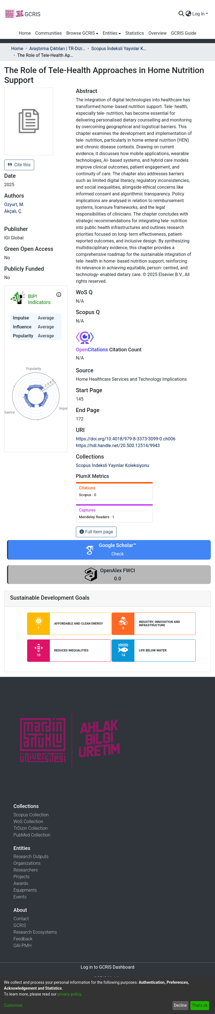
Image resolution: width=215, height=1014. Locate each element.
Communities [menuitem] (48, 33)
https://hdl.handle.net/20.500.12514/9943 (118, 445)
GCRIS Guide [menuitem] (183, 33)
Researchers (25, 870)
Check (117, 554)
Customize (13, 1005)
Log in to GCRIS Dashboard (107, 967)
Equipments (25, 890)
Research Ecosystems (35, 932)
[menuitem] (188, 14)
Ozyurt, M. (14, 204)
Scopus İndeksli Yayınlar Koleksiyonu (119, 48)
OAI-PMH (22, 945)
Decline (180, 1005)
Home (17, 48)
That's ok (199, 1005)
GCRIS (19, 925)
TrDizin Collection (30, 828)
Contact (21, 918)
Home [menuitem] (25, 33)
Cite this (19, 164)
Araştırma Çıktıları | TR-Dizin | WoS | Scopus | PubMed (57, 48)
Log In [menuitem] (198, 14)
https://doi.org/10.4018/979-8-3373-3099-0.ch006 (126, 438)
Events (20, 896)
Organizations (27, 863)
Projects (21, 876)
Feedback (22, 938)
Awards (20, 883)
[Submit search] (181, 14)
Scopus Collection (31, 814)
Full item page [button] (96, 531)
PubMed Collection (31, 835)
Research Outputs (30, 856)
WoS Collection (28, 821)
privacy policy (69, 994)
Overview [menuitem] (157, 33)
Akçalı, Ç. (13, 211)
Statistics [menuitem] (134, 33)
